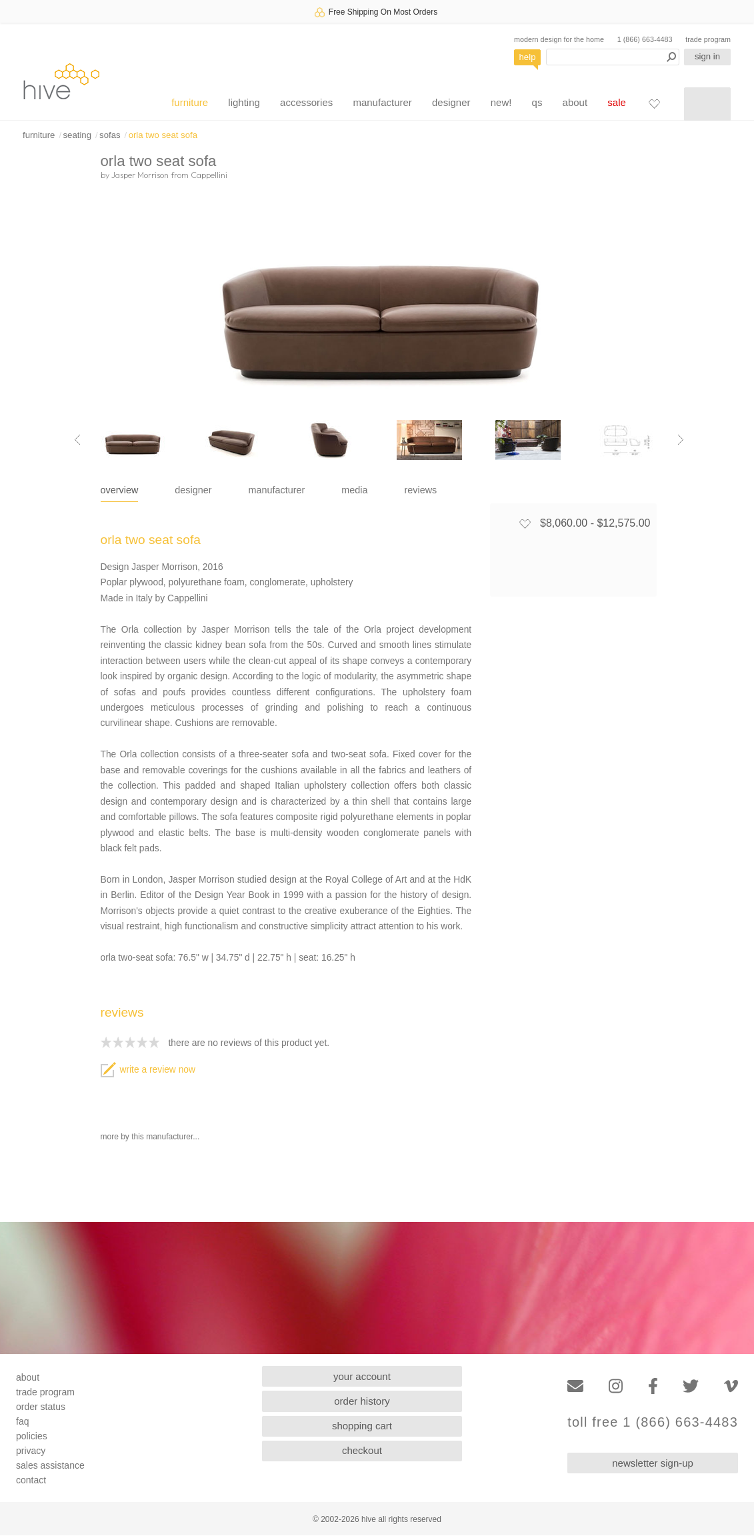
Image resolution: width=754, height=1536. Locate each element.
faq (22, 1421)
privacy (30, 1450)
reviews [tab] (421, 490)
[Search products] (612, 57)
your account (362, 1376)
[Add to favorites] (524, 523)
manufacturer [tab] (277, 490)
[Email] (575, 1386)
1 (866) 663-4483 (645, 39)
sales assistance (50, 1465)
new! (501, 102)
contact (31, 1480)
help (527, 57)
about (575, 102)
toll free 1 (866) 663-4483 (652, 1422)
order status (40, 1406)
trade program (708, 39)
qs (537, 102)
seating (77, 135)
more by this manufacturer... (150, 1136)
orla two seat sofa (163, 135)
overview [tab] (120, 490)
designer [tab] (193, 490)
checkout (362, 1450)
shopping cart (362, 1425)
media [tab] (354, 490)
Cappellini (209, 174)
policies (31, 1436)
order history (361, 1401)
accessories (306, 102)
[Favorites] (654, 103)
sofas (110, 135)
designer (451, 102)
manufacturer (382, 102)
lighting (244, 102)
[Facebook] (653, 1386)
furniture (189, 102)
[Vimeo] (731, 1386)
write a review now (148, 1070)
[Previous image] (77, 440)
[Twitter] (691, 1386)
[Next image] (680, 440)
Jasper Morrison (140, 174)
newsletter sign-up (652, 1463)
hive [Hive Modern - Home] (61, 81)
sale (616, 102)
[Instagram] (616, 1386)
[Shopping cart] (707, 104)
